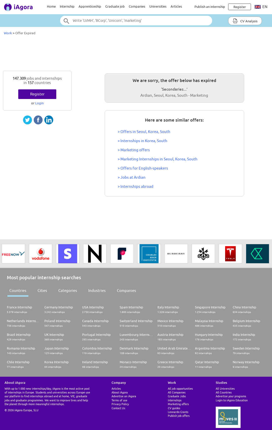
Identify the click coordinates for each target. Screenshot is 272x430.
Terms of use (119, 400)
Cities (42, 290)
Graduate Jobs (177, 396)
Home (51, 6)
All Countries (224, 392)
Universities (158, 6)
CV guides (174, 408)
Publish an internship (209, 7)
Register (37, 94)
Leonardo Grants (178, 412)
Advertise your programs (231, 396)
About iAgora (120, 392)
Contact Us (118, 408)
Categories (67, 290)
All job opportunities (180, 388)
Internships (175, 400)
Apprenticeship (90, 6)
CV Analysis (245, 21)
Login (39, 103)
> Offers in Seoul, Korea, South (144, 131)
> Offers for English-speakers (143, 168)
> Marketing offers (134, 150)
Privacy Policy (120, 404)
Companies (137, 6)
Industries (97, 290)
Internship (67, 6)
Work (8, 33)
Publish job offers (179, 415)
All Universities (225, 388)
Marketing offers (178, 404)
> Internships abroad (135, 186)
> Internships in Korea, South (142, 141)
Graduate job (115, 6)
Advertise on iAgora (124, 396)
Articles (176, 6)
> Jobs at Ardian (132, 177)
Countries (17, 290)
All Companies (177, 392)
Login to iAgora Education (232, 400)
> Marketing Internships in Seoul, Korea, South (157, 159)
